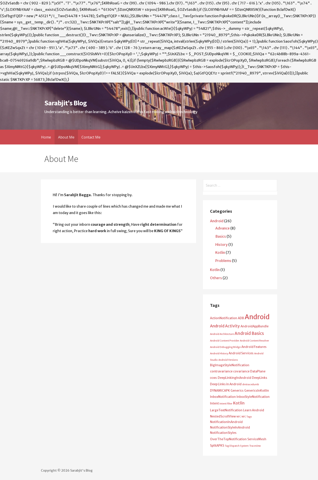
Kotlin (220, 252)
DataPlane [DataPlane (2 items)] (257, 371)
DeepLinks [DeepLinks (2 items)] (259, 378)
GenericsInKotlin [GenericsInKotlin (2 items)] (256, 391)
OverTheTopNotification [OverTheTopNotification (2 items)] (228, 439)
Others (216, 278)
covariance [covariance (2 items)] (241, 371)
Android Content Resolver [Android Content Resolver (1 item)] (254, 340)
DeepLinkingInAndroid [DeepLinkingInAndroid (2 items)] (234, 378)
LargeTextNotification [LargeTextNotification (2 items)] (226, 410)
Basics (220, 236)
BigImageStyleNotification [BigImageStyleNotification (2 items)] (229, 365)
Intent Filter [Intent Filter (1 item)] (226, 403)
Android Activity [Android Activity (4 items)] (225, 326)
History (221, 244)
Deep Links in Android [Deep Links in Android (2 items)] (226, 384)
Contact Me (90, 137)
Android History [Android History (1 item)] (219, 353)
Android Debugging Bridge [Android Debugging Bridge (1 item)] (225, 347)
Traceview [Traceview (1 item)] (255, 445)
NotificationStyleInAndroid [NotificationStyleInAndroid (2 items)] (230, 427)
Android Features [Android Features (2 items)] (254, 347)
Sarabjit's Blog (65, 103)
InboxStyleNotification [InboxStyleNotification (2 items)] (253, 397)
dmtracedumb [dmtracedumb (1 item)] (250, 384)
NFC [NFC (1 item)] (239, 416)
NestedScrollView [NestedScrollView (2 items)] (223, 416)
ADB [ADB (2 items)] (241, 318)
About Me (66, 137)
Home (46, 137)
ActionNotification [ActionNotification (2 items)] (223, 318)
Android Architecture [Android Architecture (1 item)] (222, 334)
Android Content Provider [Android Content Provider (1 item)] (224, 340)
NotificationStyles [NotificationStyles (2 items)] (223, 433)
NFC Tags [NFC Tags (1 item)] (247, 416)
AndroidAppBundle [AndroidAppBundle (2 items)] (254, 326)
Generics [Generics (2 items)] (237, 391)
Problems (223, 260)
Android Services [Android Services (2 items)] (241, 353)
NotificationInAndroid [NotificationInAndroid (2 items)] (226, 422)
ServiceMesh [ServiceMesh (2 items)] (256, 439)
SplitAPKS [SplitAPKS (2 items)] (217, 446)
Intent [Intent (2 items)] (214, 403)
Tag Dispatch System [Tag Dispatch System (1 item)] (237, 445)
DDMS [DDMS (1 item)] (213, 378)
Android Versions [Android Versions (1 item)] (228, 360)
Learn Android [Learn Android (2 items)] (253, 410)
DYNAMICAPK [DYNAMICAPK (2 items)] (220, 391)
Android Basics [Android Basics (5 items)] (249, 333)
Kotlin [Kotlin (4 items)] (238, 403)
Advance (222, 228)
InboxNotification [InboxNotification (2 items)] (223, 397)
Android (216, 221)
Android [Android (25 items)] (257, 317)
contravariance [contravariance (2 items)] (221, 371)
